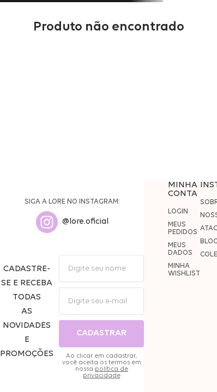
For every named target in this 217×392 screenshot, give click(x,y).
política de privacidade (105, 372)
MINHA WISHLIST (184, 269)
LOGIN (178, 211)
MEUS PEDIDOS (182, 228)
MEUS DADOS (180, 249)
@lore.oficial (85, 222)
